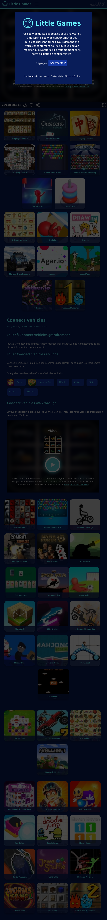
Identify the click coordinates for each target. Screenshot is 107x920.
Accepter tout (58, 63)
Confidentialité (57, 76)
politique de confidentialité (55, 54)
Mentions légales (72, 76)
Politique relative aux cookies (36, 76)
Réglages (41, 63)
